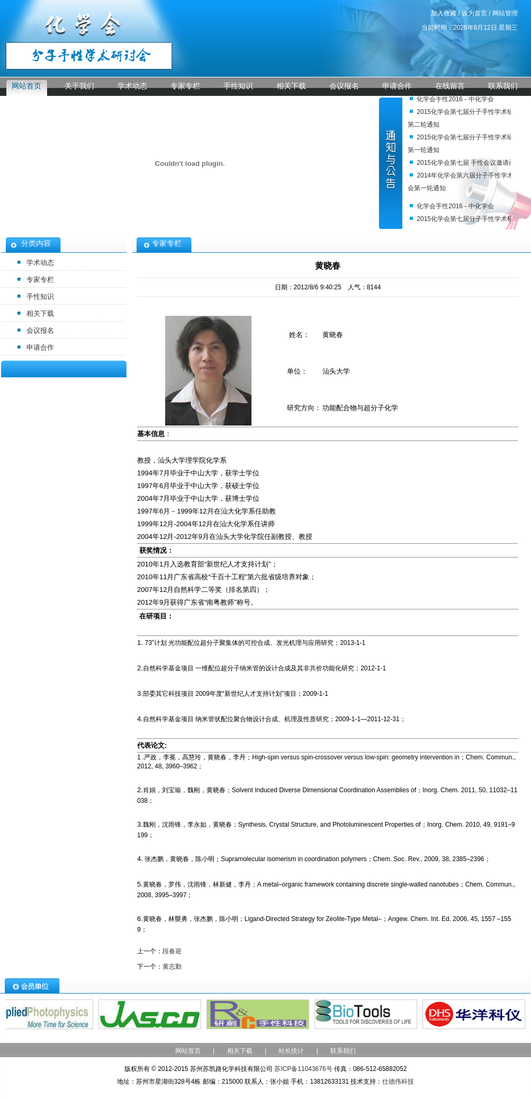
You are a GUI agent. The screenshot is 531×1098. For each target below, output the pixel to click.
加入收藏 (443, 13)
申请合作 (397, 86)
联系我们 (503, 86)
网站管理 (505, 13)
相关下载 (291, 86)
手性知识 (238, 86)
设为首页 (474, 13)
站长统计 (291, 1051)
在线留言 (450, 86)
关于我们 (79, 86)
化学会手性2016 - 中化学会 (455, 100)
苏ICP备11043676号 (303, 1069)
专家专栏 (185, 86)
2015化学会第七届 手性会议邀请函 (466, 164)
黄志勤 (172, 966)
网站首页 (26, 86)
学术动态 (132, 86)
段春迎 (172, 951)
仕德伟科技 (398, 1081)
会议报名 (344, 86)
